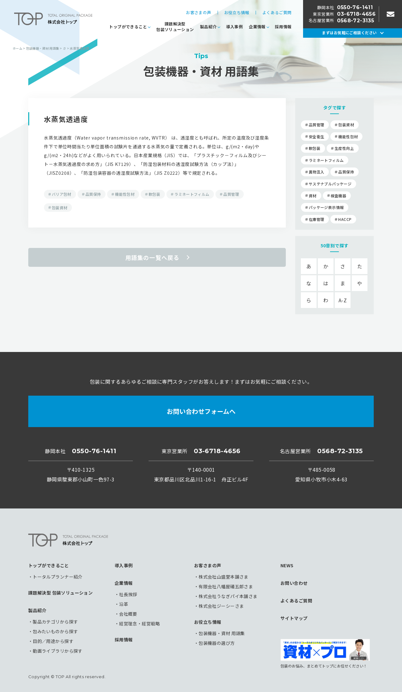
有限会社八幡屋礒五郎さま (225, 586)
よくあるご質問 (277, 13)
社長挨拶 (128, 594)
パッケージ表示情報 (326, 207)
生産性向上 (344, 148)
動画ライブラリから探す (58, 651)
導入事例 (234, 27)
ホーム (17, 48)
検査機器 (338, 195)
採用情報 (283, 27)
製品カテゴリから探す (55, 621)
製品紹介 (208, 27)
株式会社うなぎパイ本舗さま (227, 596)
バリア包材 (61, 194)
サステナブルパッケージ (330, 183)
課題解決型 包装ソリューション (60, 593)
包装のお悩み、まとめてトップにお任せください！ (325, 653)
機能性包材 (124, 194)
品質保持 (93, 194)
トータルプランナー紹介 (58, 577)
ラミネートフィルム (191, 194)
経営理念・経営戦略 (139, 623)
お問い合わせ (294, 583)
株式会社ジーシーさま (221, 606)
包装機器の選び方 (216, 643)
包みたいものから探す (55, 631)
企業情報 (257, 27)
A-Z (343, 300)
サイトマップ (294, 618)
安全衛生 (316, 136)
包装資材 (59, 207)
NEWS (287, 565)
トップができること (128, 27)
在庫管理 (316, 219)
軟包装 (154, 194)
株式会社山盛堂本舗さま (223, 577)
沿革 (123, 604)
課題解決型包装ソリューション (175, 26)
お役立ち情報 (236, 13)
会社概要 (128, 614)
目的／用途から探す (53, 641)
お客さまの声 (198, 13)
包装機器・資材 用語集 (221, 633)
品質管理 (231, 194)
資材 (313, 195)
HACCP (344, 219)
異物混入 (316, 171)
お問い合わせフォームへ (201, 411)
